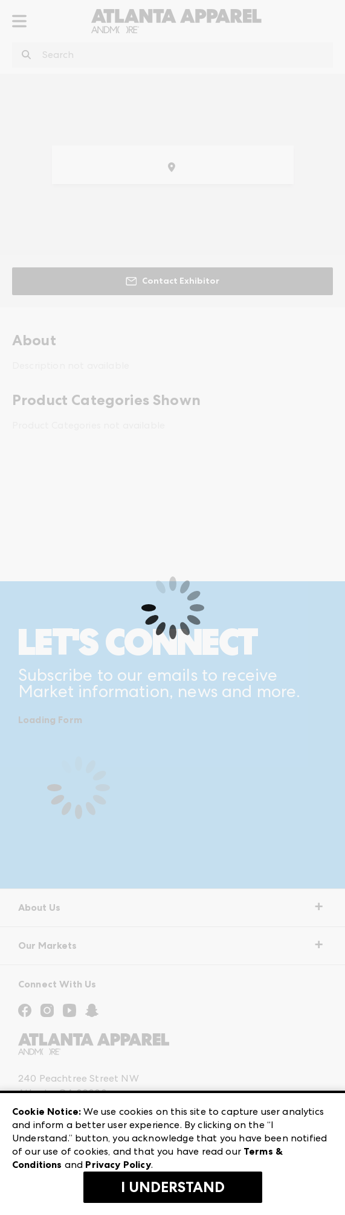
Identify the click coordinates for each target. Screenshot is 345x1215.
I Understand (173, 1187)
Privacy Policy (117, 1164)
